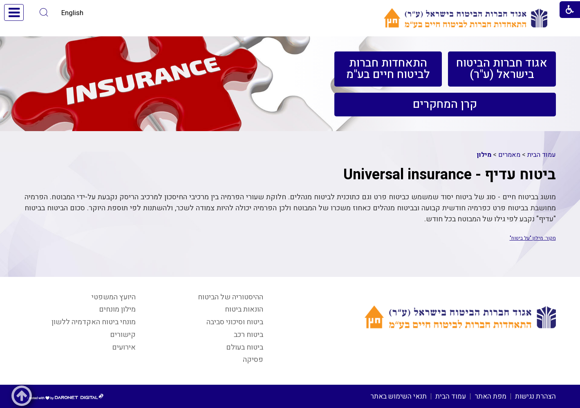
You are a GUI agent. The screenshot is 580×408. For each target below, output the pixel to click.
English (72, 13)
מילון (484, 155)
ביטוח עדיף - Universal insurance (449, 174)
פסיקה (253, 359)
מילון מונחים (117, 309)
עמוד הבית (541, 155)
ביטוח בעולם (244, 347)
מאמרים (509, 155)
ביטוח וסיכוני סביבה (234, 322)
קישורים (123, 334)
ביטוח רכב (248, 334)
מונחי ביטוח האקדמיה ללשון (94, 322)
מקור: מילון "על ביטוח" (533, 238)
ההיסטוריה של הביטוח (230, 297)
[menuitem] (501, 69)
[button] (44, 12)
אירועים (124, 347)
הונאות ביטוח (244, 309)
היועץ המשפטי (114, 297)
